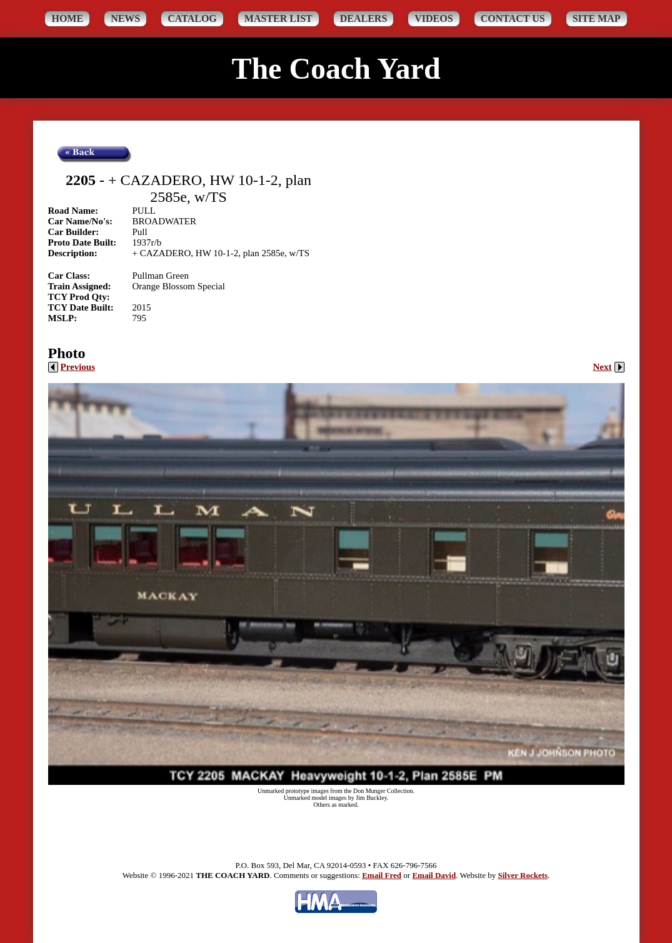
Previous (72, 367)
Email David (434, 875)
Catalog (192, 18)
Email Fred (381, 875)
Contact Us (513, 18)
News (125, 18)
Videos (433, 18)
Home (67, 18)
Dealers (364, 18)
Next (608, 367)
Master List (278, 18)
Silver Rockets (523, 875)
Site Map (597, 18)
